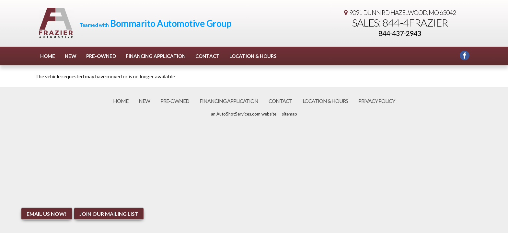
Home (47, 56)
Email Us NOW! (47, 214)
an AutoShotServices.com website (243, 113)
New (70, 56)
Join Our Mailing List (108, 214)
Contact (207, 56)
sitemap (289, 113)
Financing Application (156, 56)
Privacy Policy (376, 101)
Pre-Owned (101, 56)
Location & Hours (252, 56)
